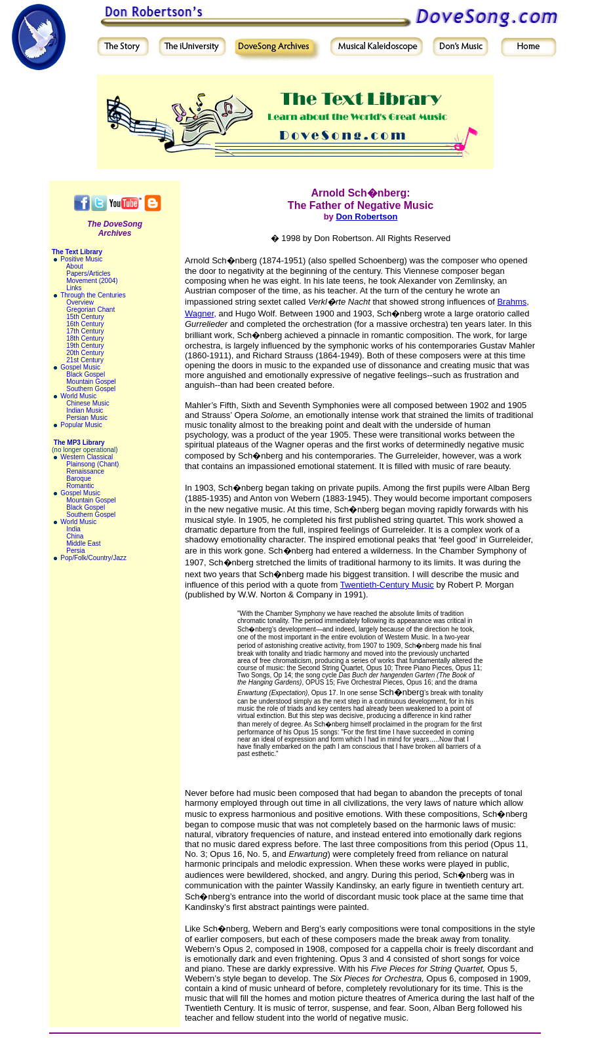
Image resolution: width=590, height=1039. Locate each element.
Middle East (83, 543)
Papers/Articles (88, 273)
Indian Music (84, 410)
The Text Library (77, 251)
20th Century (85, 352)
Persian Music (87, 417)
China (74, 536)
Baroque (78, 478)
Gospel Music (80, 367)
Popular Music (81, 424)
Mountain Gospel (91, 381)
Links (73, 288)
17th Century (85, 331)
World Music (78, 396)
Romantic (80, 485)
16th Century (85, 324)
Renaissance (85, 471)
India (73, 529)
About (74, 266)
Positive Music (81, 259)
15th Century (85, 316)
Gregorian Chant (90, 309)
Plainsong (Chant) (92, 464)
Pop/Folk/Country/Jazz (93, 557)
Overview (80, 302)
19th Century (85, 345)
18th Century (85, 338)
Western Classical (86, 457)
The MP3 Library (79, 442)
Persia (75, 550)
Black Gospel (85, 374)
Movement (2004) (91, 280)
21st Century (85, 360)
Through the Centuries (93, 295)
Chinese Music (87, 403)
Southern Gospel (90, 388)
